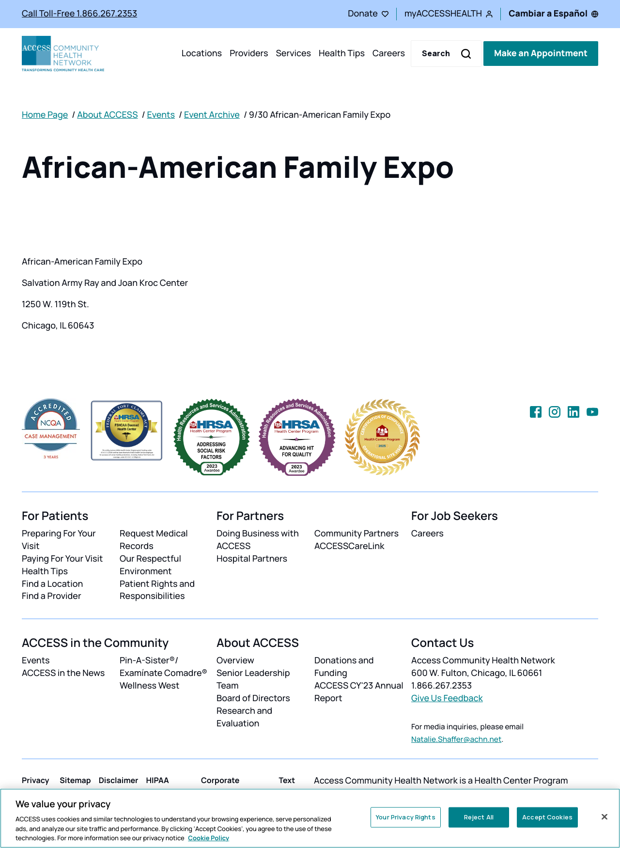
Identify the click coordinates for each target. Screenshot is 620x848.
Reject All (479, 817)
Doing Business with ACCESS (258, 540)
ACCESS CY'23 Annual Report (358, 692)
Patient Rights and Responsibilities (157, 590)
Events (161, 115)
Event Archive (212, 115)
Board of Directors (253, 698)
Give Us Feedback (447, 698)
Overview (235, 660)
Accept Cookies (547, 817)
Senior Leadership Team (253, 679)
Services (293, 53)
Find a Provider (51, 596)
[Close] (604, 817)
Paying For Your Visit (62, 559)
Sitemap (75, 780)
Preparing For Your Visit (59, 540)
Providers (249, 53)
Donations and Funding (344, 667)
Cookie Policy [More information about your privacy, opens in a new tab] (208, 837)
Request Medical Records (154, 540)
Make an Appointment (541, 53)
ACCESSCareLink (349, 546)
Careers (388, 53)
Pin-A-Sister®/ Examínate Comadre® (163, 667)
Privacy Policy (35, 786)
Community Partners (356, 533)
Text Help (287, 786)
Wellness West (149, 685)
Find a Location (52, 584)
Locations (202, 53)
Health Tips (342, 53)
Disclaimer (119, 780)
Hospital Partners (252, 559)
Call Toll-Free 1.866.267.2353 (79, 13)
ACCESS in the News (63, 673)
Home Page (45, 115)
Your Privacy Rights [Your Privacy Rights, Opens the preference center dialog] (405, 817)
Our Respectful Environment (150, 565)
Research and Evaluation (244, 717)
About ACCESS (107, 115)
